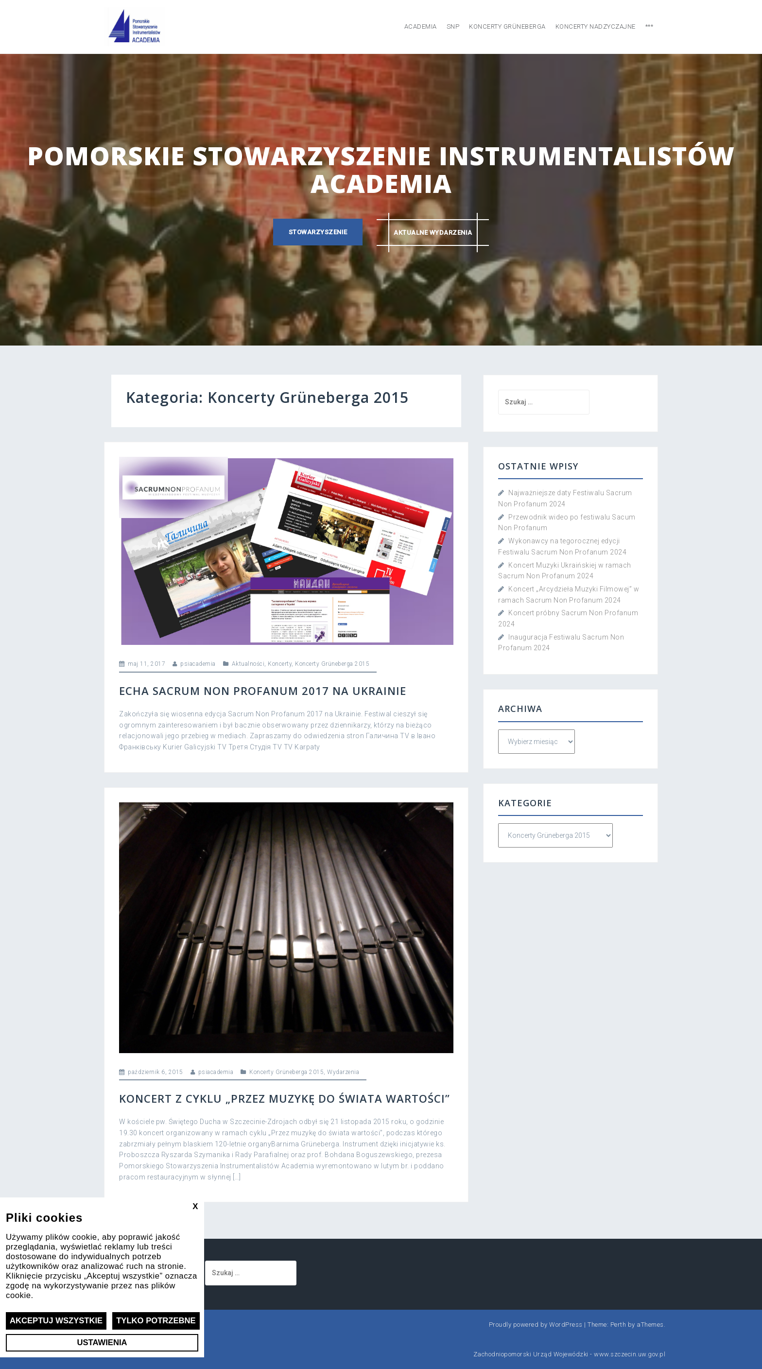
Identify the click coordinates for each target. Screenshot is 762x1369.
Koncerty (280, 663)
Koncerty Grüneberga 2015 (332, 663)
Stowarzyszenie (317, 232)
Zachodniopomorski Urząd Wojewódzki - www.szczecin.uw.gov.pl (569, 1354)
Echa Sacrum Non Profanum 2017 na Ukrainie (262, 690)
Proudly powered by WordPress (536, 1324)
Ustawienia (102, 1342)
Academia (420, 26)
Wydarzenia (343, 1072)
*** (649, 26)
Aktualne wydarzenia (433, 232)
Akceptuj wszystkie (57, 1320)
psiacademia (198, 663)
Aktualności (248, 663)
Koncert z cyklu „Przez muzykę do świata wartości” (284, 1098)
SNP (453, 26)
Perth (618, 1324)
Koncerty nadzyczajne (595, 26)
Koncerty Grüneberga (507, 26)
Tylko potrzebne (157, 1320)
